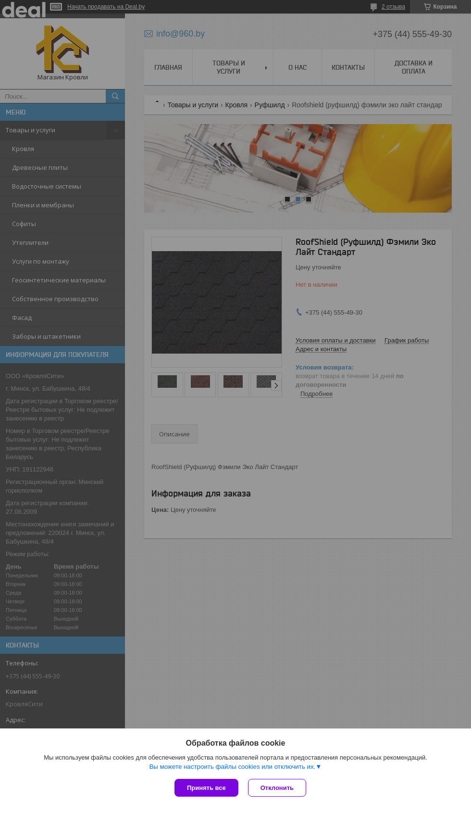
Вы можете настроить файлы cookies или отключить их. (232, 766)
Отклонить (277, 787)
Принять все (206, 787)
